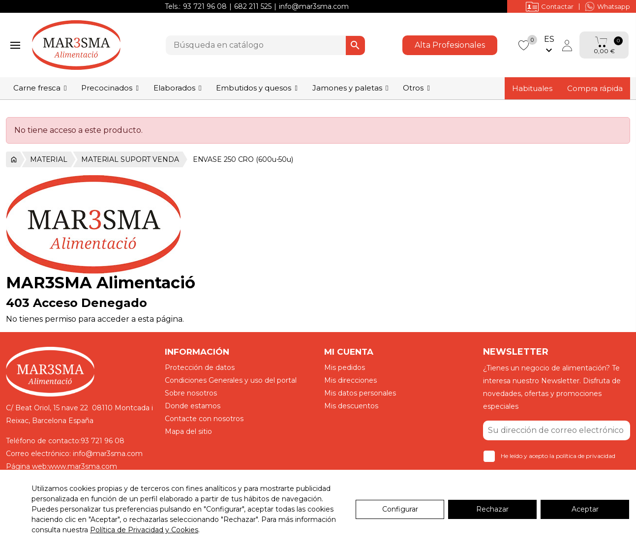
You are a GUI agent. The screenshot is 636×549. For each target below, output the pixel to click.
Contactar (550, 6)
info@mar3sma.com (314, 6)
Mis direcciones (350, 380)
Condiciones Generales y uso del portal (231, 380)
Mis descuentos (351, 405)
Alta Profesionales (450, 45)
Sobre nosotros (191, 393)
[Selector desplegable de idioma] (549, 45)
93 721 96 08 (205, 6)
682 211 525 (253, 6)
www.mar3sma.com (82, 466)
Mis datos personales (360, 393)
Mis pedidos (344, 367)
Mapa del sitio (188, 431)
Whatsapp (607, 6)
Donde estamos (192, 405)
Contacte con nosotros (204, 418)
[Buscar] (265, 45)
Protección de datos (200, 367)
